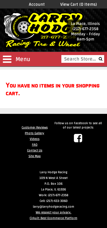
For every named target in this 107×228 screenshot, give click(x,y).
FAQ (34, 145)
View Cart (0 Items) (78, 4)
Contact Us (34, 150)
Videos (34, 139)
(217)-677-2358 (85, 28)
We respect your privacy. (53, 212)
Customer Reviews (35, 127)
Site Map (35, 156)
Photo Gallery (34, 133)
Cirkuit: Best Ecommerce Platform (53, 218)
